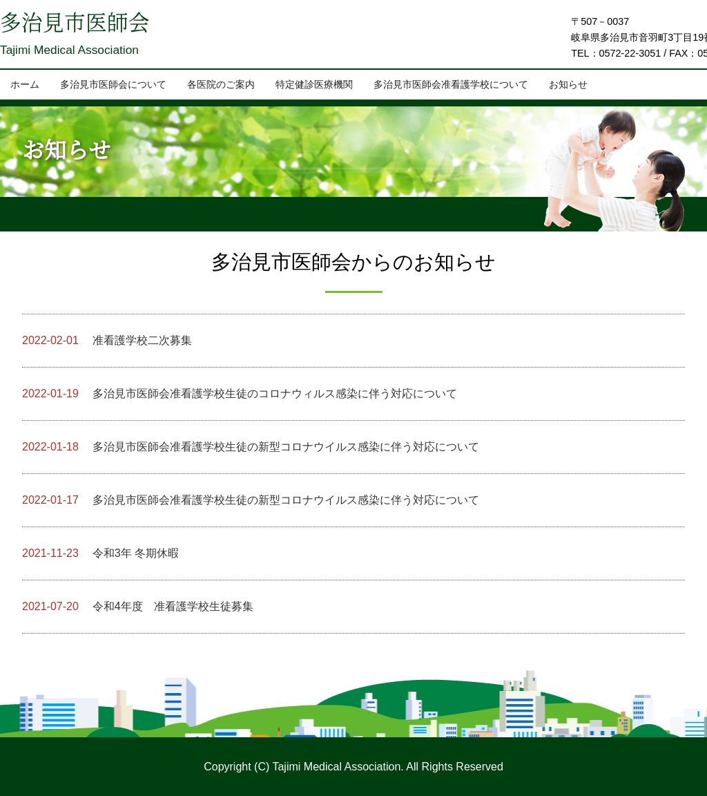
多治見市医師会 (77, 25)
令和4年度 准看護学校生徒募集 (137, 606)
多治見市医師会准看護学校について (451, 85)
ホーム (24, 85)
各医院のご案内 (221, 85)
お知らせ (568, 85)
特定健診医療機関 (314, 85)
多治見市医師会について (113, 85)
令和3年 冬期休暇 (100, 553)
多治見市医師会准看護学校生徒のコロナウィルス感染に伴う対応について (239, 393)
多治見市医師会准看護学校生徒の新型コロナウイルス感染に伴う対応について (250, 447)
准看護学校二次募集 (107, 340)
